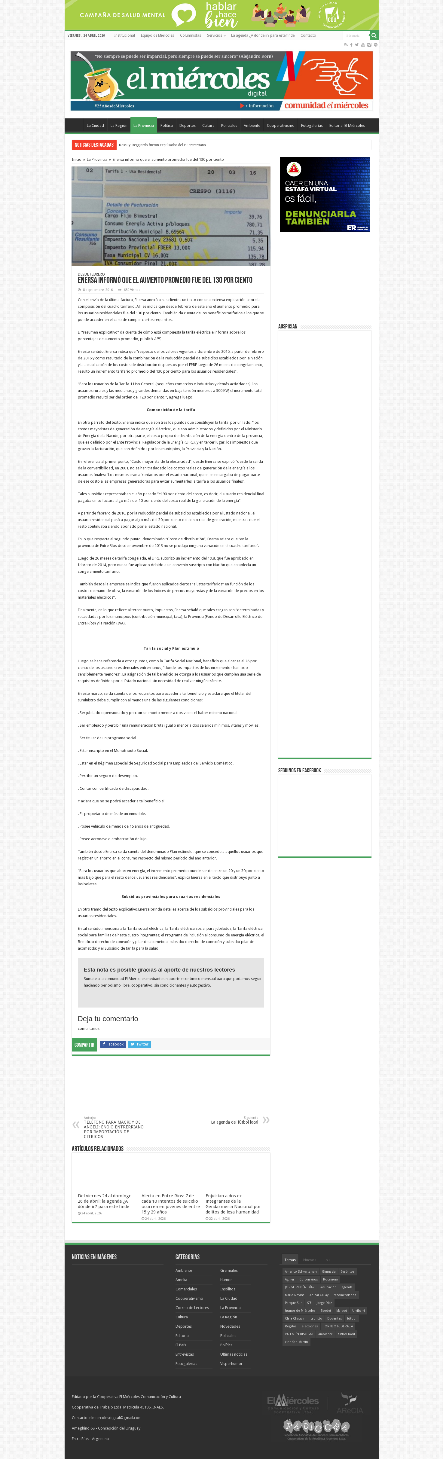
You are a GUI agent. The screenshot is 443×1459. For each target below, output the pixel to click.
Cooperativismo (281, 125)
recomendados (345, 1295)
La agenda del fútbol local (227, 1120)
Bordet (326, 1311)
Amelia (181, 1279)
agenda (347, 1287)
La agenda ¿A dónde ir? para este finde (263, 35)
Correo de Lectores (192, 1307)
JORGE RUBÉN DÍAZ (300, 1287)
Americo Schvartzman (301, 1272)
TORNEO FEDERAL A (338, 1326)
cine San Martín (296, 1342)
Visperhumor (231, 1363)
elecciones (310, 1326)
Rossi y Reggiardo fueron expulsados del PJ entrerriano (162, 144)
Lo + (327, 1260)
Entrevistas (185, 1354)
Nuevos (309, 1260)
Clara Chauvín (295, 1318)
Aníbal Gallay (319, 1295)
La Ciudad (95, 125)
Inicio (76, 159)
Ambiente (252, 125)
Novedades (230, 1326)
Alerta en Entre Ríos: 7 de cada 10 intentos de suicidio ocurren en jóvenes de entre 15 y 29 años (171, 1204)
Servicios (214, 35)
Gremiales (229, 1270)
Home (75, 124)
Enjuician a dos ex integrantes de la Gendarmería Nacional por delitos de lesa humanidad (233, 1204)
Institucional (124, 35)
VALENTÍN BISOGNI (299, 1334)
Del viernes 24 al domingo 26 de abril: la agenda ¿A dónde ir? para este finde (105, 1201)
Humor (226, 1279)
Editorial (183, 1335)
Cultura (208, 125)
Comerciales (186, 1289)
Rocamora (330, 1279)
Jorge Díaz (324, 1303)
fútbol (351, 1318)
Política (166, 125)
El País (181, 1345)
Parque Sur (293, 1303)
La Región (119, 125)
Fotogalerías (312, 125)
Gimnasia (329, 1272)
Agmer (289, 1279)
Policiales (229, 125)
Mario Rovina (294, 1295)
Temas (290, 1260)
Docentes (334, 1318)
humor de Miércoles (300, 1311)
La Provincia (143, 125)
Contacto (308, 35)
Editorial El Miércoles (347, 125)
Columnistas (190, 35)
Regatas (291, 1326)
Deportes (187, 125)
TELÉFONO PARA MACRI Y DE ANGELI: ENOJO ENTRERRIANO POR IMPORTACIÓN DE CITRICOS (114, 1127)
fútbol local (346, 1334)
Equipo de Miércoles (157, 35)
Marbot (341, 1311)
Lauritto (316, 1318)
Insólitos (227, 1289)
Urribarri (358, 1311)
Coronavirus (308, 1279)
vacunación (328, 1287)
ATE (309, 1303)
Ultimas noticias (233, 1354)
